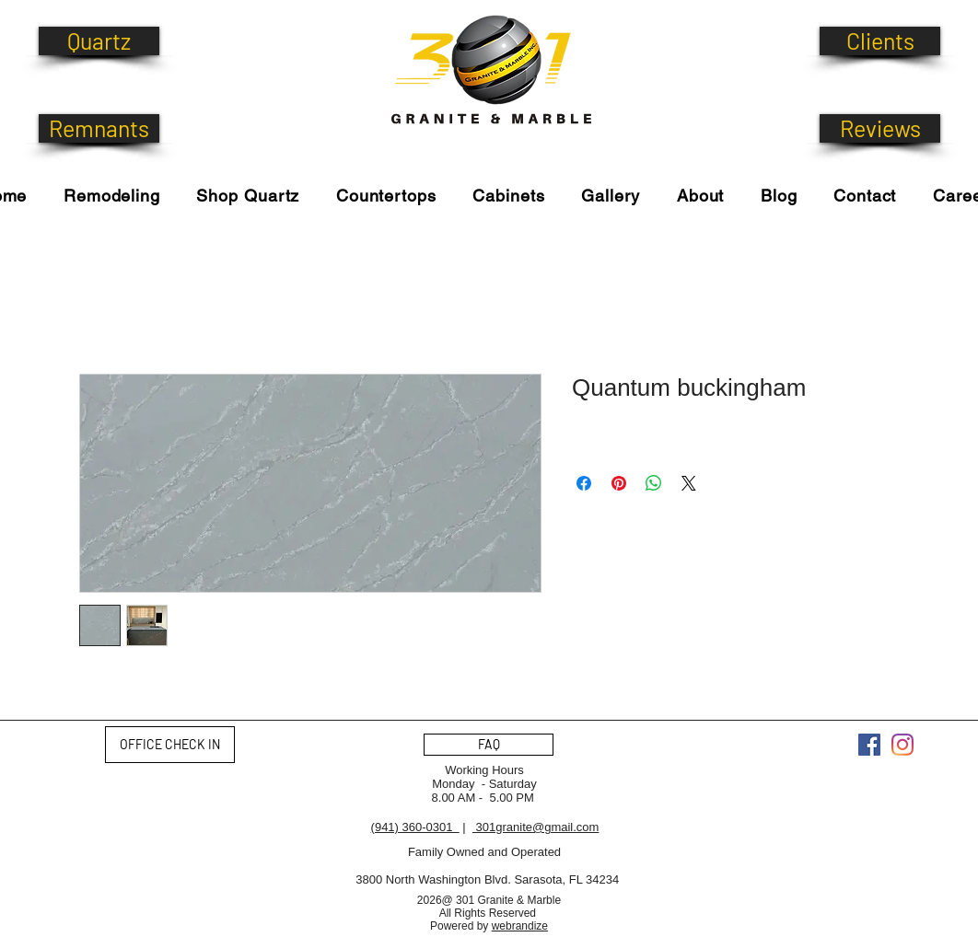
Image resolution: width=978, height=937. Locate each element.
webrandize (520, 926)
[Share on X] (689, 483)
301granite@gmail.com (535, 827)
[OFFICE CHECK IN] (170, 744)
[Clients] (880, 41)
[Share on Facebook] (584, 483)
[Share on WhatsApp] (654, 483)
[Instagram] (902, 745)
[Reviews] (880, 128)
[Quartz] (99, 41)
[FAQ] (488, 745)
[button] (248, 195)
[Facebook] (869, 745)
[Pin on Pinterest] (619, 483)
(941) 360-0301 (415, 827)
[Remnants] (99, 128)
